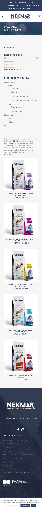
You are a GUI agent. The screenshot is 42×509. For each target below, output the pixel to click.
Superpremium (17, 107)
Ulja (6, 126)
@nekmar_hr (27, 8)
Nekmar (11, 85)
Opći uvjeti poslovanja (16, 440)
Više (33, 505)
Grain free (15, 92)
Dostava (7, 447)
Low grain (15, 88)
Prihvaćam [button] (25, 506)
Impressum (9, 462)
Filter (9, 64)
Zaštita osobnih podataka (18, 455)
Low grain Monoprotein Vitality (24, 100)
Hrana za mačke (11, 115)
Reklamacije (10, 451)
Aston (10, 104)
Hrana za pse (9, 82)
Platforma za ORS (13, 458)
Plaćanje (8, 444)
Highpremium (17, 111)
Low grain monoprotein (21, 96)
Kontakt (7, 466)
